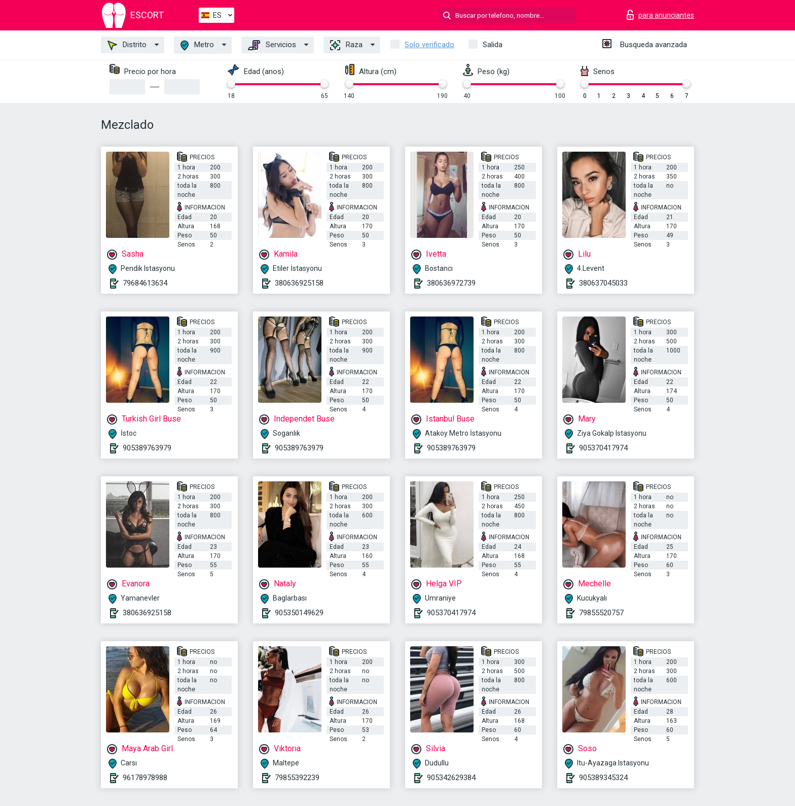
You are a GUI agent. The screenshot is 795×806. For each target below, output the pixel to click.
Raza (346, 45)
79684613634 (145, 283)
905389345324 (603, 777)
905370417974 (603, 447)
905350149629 (299, 612)
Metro (197, 45)
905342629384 (451, 777)
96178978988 (145, 777)
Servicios (272, 45)
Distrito (127, 45)
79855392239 (297, 777)
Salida (492, 44)
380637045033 (603, 283)
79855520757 (601, 612)
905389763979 (147, 447)
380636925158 (299, 283)
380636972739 (451, 283)
